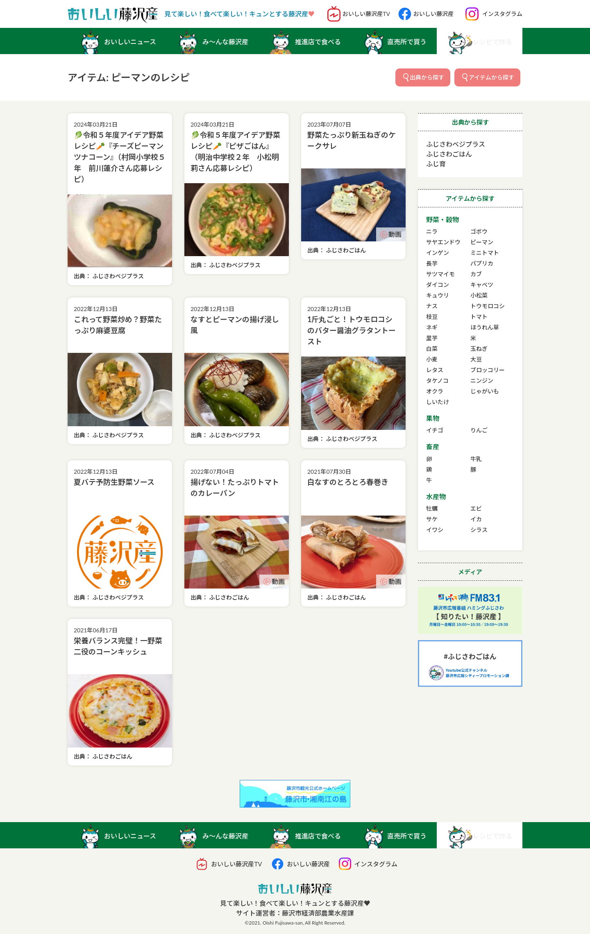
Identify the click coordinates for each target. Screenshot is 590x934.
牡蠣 (432, 508)
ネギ (432, 327)
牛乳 (476, 458)
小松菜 (479, 295)
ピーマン (481, 242)
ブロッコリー (487, 369)
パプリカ (481, 263)
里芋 (432, 337)
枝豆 (432, 316)
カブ (476, 273)
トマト (479, 316)
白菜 (432, 348)
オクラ (434, 391)
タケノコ (437, 380)
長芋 (432, 263)
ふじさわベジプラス (455, 144)
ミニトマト (484, 252)
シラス (479, 529)
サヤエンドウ (443, 242)
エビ (476, 508)
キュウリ (437, 295)
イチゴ (434, 430)
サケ (432, 519)
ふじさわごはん (449, 154)
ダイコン (437, 284)
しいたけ (437, 401)
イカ (476, 519)
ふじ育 (436, 164)
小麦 (432, 359)
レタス (434, 369)
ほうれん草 (484, 327)
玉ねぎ (479, 348)
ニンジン (481, 380)
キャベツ (481, 284)
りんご (479, 430)
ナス (432, 305)
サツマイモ (440, 273)
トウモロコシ (487, 305)
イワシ (434, 529)
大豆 (476, 359)
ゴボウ (479, 231)
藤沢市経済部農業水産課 (318, 913)
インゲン (437, 252)
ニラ (432, 231)
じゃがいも (484, 391)
